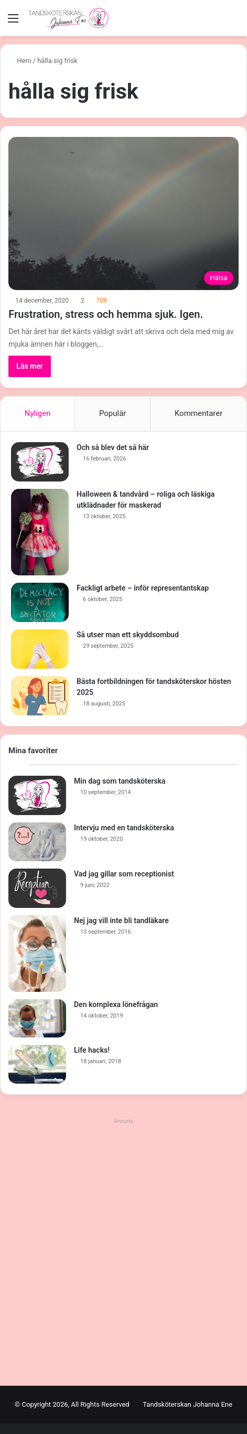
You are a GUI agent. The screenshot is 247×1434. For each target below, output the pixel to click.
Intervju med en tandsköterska (124, 827)
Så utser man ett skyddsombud (128, 634)
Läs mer (29, 366)
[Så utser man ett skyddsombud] (40, 649)
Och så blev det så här (113, 447)
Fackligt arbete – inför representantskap (143, 588)
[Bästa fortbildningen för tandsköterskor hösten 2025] (40, 695)
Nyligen (38, 413)
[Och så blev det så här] (40, 461)
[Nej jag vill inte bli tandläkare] (37, 953)
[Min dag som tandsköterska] (37, 795)
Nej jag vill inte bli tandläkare (121, 920)
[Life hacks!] (37, 1064)
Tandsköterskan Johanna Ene (187, 1404)
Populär (112, 413)
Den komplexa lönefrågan (116, 1004)
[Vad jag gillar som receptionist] (37, 888)
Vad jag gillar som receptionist (124, 874)
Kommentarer (198, 413)
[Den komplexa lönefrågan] (37, 1018)
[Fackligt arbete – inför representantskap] (40, 602)
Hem (19, 61)
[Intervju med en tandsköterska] (37, 841)
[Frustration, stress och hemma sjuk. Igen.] (123, 213)
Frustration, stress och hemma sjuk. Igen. (105, 314)
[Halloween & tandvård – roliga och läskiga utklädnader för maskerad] (40, 532)
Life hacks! (92, 1050)
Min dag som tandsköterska (120, 781)
